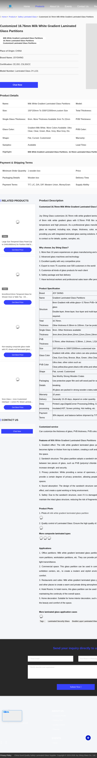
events (68, 6)
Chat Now (19, 85)
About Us (54, 6)
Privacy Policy (5, 755)
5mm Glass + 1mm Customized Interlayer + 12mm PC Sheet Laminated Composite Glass (17, 402)
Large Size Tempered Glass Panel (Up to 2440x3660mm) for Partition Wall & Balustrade (17, 244)
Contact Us (83, 6)
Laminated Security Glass (59, 621)
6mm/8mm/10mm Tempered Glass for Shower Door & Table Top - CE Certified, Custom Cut (17, 297)
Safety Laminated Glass (27, 17)
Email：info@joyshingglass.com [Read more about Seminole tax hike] (15, 723)
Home (27, 6)
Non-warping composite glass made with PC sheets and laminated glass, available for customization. (16, 349)
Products (39, 6)
